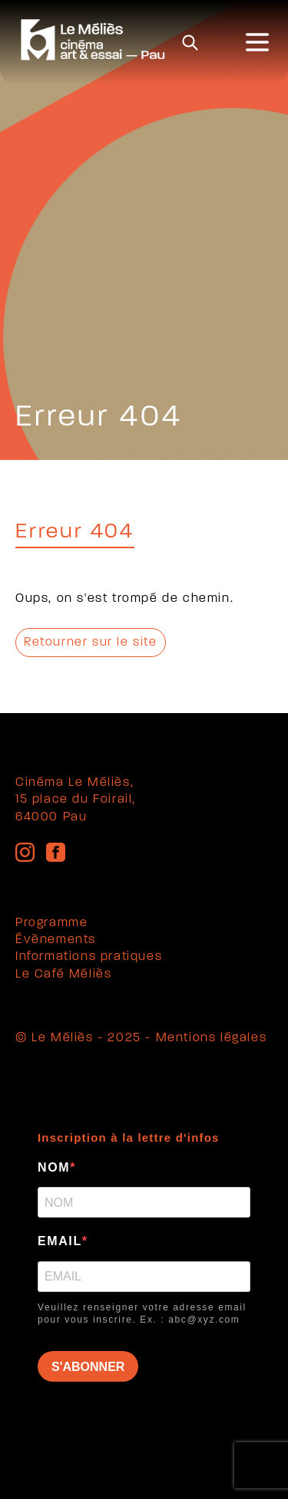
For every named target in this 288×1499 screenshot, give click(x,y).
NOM (54, 1167)
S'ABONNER (87, 1366)
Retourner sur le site (90, 642)
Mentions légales (211, 1038)
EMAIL (60, 1241)
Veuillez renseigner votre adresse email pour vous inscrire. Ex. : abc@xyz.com (142, 1314)
